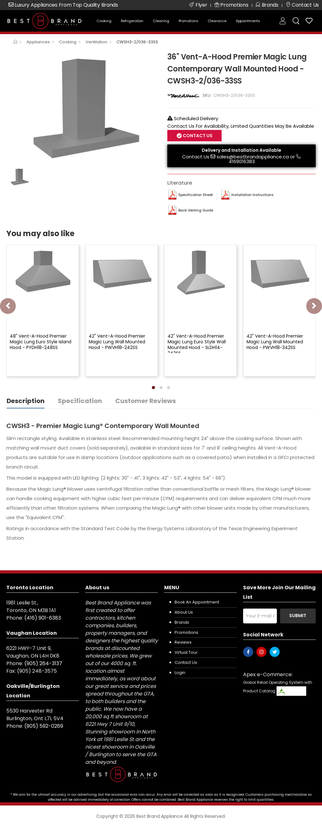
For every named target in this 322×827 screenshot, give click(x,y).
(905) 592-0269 (43, 726)
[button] (153, 387)
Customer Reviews (145, 400)
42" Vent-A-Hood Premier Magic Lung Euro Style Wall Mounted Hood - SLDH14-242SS (197, 345)
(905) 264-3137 (43, 663)
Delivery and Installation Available (241, 150)
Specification (80, 400)
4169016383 (242, 161)
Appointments (248, 20)
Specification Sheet (195, 194)
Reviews (183, 642)
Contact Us (197, 135)
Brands (182, 622)
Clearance (217, 20)
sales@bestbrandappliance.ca (253, 156)
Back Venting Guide (195, 210)
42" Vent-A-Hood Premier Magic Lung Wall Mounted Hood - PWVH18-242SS (117, 342)
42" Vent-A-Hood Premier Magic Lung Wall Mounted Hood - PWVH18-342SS (275, 342)
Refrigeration (132, 20)
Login (180, 673)
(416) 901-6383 (42, 618)
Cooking (104, 20)
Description (26, 400)
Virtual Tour (186, 652)
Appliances (38, 42)
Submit (297, 615)
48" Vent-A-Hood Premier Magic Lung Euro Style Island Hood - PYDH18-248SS (40, 342)
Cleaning (161, 20)
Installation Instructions (252, 194)
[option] (82, 107)
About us (184, 612)
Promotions (188, 20)
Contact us (186, 662)
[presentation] (8, 306)
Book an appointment (197, 602)
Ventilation (96, 42)
